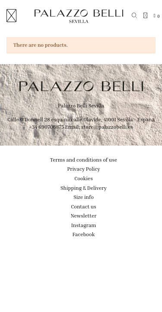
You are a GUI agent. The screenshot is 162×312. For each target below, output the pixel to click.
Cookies (83, 178)
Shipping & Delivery (83, 188)
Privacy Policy (83, 169)
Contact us (83, 206)
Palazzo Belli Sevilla (81, 105)
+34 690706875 (46, 127)
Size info (83, 197)
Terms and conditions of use (83, 159)
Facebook (84, 234)
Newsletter (84, 215)
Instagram (83, 225)
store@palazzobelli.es (107, 127)
